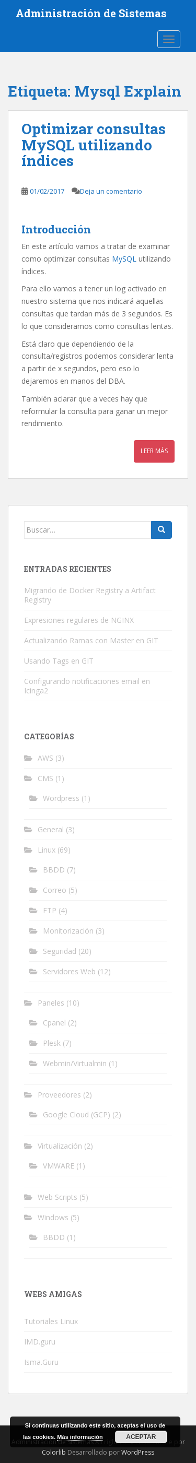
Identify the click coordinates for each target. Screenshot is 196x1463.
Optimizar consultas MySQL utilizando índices (93, 145)
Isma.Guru (41, 1362)
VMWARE (58, 1166)
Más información (79, 1437)
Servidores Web (69, 971)
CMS (45, 778)
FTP (49, 910)
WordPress (137, 1452)
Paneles (51, 1003)
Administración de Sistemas (91, 13)
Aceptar (141, 1437)
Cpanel (54, 1023)
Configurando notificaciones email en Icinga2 (87, 685)
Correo (54, 890)
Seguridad (59, 951)
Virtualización (60, 1146)
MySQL (124, 259)
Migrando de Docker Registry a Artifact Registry (90, 595)
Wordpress (61, 798)
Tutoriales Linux (51, 1321)
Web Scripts (57, 1197)
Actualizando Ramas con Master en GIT (91, 640)
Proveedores (59, 1095)
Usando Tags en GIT (59, 661)
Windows (53, 1217)
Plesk (52, 1043)
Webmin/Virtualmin (75, 1063)
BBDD (54, 870)
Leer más (154, 450)
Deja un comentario (111, 191)
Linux (46, 850)
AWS (45, 758)
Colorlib (54, 1452)
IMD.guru (39, 1342)
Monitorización (68, 931)
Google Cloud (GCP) (76, 1114)
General (51, 829)
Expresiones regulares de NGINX (79, 620)
